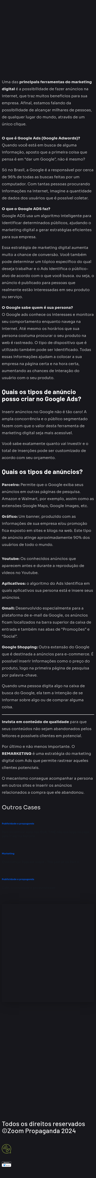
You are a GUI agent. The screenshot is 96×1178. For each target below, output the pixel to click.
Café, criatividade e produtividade (28, 888)
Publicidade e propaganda (18, 823)
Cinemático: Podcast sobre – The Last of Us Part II (40, 862)
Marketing (8, 853)
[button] (48, 40)
